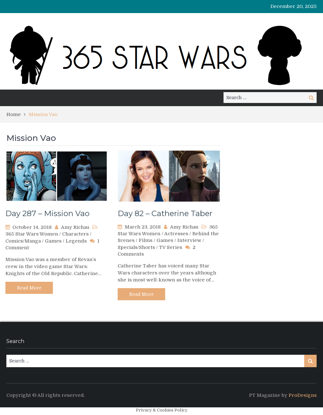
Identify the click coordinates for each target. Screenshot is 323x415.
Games (53, 241)
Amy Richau (75, 227)
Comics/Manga (23, 241)
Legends (76, 241)
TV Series (170, 247)
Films (145, 240)
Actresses (176, 234)
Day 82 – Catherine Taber (165, 213)
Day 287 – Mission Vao (47, 213)
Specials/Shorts (136, 247)
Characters (75, 234)
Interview (189, 240)
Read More (29, 287)
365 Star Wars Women (31, 234)
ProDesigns (303, 395)
